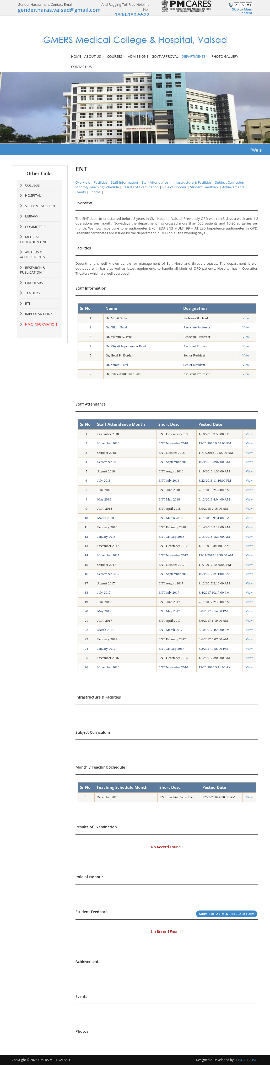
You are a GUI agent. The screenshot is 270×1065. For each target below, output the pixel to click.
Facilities (100, 182)
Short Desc (169, 787)
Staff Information (124, 182)
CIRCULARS (34, 282)
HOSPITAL (33, 195)
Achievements (233, 187)
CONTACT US (81, 66)
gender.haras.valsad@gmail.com (59, 9)
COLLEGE (32, 185)
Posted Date (214, 787)
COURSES (114, 56)
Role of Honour (174, 187)
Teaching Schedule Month (122, 787)
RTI (27, 303)
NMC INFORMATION (41, 324)
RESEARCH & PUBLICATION (32, 270)
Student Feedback (204, 187)
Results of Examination (140, 187)
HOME (76, 56)
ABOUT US (92, 56)
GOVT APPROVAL (165, 56)
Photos (94, 192)
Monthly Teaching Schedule (97, 187)
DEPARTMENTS (194, 56)
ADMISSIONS (138, 56)
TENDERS (32, 293)
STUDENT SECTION (40, 206)
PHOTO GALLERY (225, 56)
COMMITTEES (35, 226)
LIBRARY (31, 216)
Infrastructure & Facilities (192, 182)
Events (80, 192)
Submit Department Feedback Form (226, 914)
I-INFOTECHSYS (247, 1060)
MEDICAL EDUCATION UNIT (34, 239)
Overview (82, 182)
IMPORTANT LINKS (40, 313)
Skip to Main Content (242, 11)
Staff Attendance (155, 182)
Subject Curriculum (230, 182)
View (245, 318)
